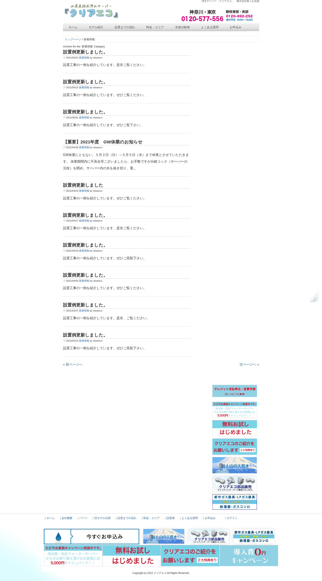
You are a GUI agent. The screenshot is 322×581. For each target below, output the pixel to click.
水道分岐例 (182, 27)
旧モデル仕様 (102, 518)
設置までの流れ (125, 27)
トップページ (73, 39)
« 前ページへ (72, 364)
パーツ (83, 518)
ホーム (73, 27)
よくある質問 (209, 27)
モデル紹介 (96, 27)
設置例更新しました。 (85, 51)
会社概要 (67, 518)
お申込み (235, 27)
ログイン (232, 518)
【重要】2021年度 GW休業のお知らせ (103, 141)
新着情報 (84, 57)
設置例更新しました (83, 185)
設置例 (171, 518)
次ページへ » (249, 364)
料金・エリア (155, 27)
